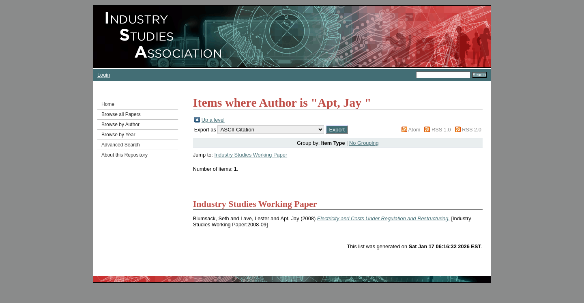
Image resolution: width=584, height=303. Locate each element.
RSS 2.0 (471, 130)
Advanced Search (120, 145)
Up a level (213, 120)
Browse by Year (118, 135)
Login (103, 75)
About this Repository (124, 155)
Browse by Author (120, 124)
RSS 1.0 (441, 130)
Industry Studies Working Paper (250, 155)
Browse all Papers (121, 114)
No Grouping (364, 143)
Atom (414, 130)
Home (107, 104)
